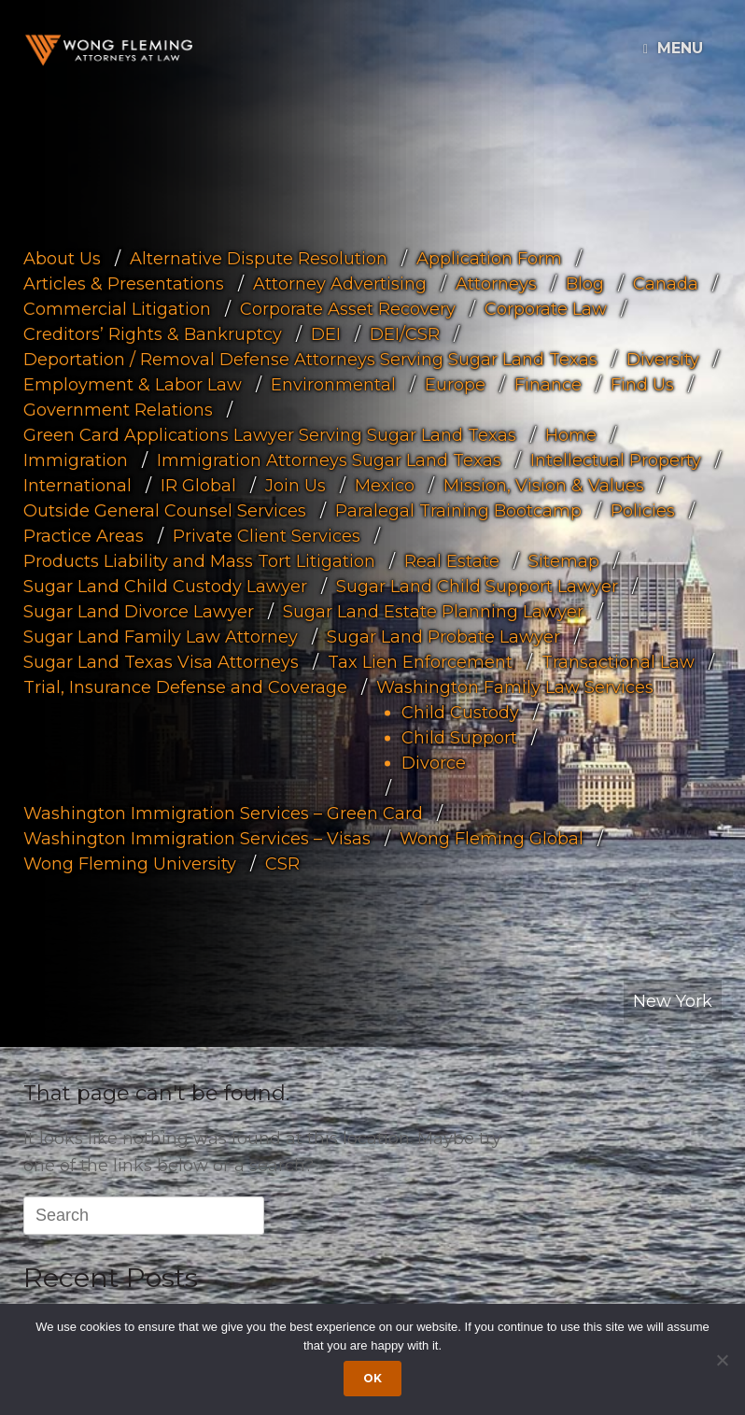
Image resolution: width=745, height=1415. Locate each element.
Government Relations (118, 410)
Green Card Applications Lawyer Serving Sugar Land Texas (269, 435)
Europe (455, 385)
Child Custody (460, 712)
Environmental (333, 385)
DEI (326, 334)
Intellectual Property (615, 460)
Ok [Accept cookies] (372, 1378)
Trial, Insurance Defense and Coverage (185, 687)
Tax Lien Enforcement (420, 662)
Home (571, 435)
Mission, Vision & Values (543, 485)
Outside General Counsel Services (164, 511)
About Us (62, 258)
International (77, 485)
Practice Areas (83, 536)
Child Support (459, 738)
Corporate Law (546, 309)
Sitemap (563, 561)
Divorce (433, 763)
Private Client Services (266, 536)
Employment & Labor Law (132, 385)
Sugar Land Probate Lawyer (443, 637)
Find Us (642, 385)
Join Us (295, 485)
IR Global (198, 485)
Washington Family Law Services (515, 687)
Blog (585, 284)
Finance (548, 385)
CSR (282, 864)
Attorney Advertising (340, 284)
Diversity (662, 359)
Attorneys (496, 284)
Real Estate (451, 561)
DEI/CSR (405, 334)
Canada (665, 284)
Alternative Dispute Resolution (258, 258)
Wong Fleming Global (491, 838)
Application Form (489, 258)
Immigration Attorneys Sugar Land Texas (329, 460)
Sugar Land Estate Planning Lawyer (433, 611)
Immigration (75, 460)
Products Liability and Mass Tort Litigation (199, 561)
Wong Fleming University (129, 864)
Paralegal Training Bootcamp (458, 511)
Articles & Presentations (123, 284)
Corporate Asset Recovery (348, 309)
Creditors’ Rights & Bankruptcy (152, 334)
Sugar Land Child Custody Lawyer (165, 586)
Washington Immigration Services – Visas (197, 838)
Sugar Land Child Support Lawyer (477, 586)
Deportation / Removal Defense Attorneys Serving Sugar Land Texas (310, 359)
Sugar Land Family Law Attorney (160, 637)
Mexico (385, 485)
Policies (643, 511)
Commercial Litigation (117, 309)
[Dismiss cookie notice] (721, 1360)
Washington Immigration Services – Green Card (223, 813)
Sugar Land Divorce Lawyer (138, 611)
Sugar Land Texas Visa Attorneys (161, 662)
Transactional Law (618, 662)
